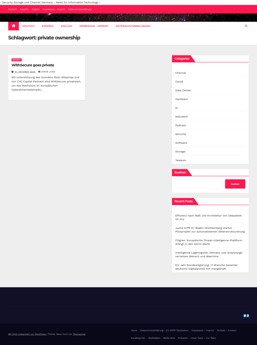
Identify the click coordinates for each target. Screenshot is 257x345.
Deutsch (12, 9)
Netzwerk (181, 116)
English (35, 9)
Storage (180, 151)
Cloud (179, 81)
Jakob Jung (46, 72)
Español (24, 9)
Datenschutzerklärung (79, 9)
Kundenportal (138, 338)
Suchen (180, 172)
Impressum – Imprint (54, 9)
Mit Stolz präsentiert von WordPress (27, 334)
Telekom (180, 160)
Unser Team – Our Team (203, 338)
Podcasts (183, 338)
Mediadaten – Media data (161, 338)
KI (176, 107)
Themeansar (79, 334)
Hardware (181, 99)
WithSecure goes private (33, 65)
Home (134, 330)
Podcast (180, 125)
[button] (246, 26)
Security (16, 60)
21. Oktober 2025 (25, 72)
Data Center (183, 90)
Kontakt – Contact (226, 330)
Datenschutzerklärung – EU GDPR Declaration (164, 330)
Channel (180, 72)
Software (181, 142)
